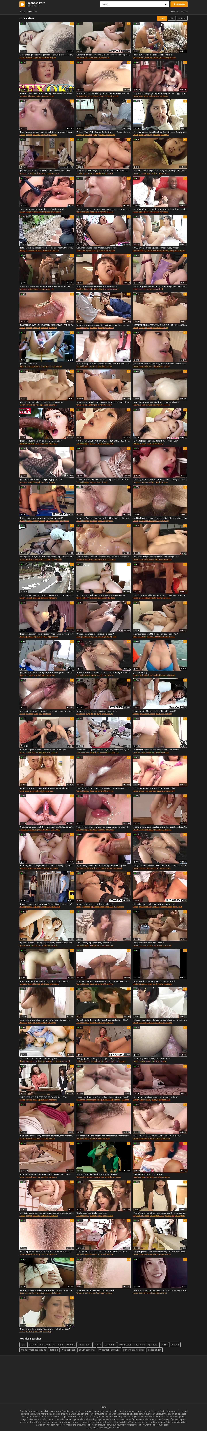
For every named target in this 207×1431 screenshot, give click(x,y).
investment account (108, 1349)
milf (108, 57)
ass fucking (93, 250)
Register (174, 11)
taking (100, 289)
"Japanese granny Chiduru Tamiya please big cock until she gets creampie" (103, 402)
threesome (108, 945)
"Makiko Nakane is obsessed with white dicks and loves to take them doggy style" (160, 518)
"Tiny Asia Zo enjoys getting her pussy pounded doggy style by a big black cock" (160, 93)
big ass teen (102, 752)
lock (23, 1344)
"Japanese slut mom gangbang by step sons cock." (155, 981)
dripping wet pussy (170, 250)
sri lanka (58, 1344)
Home (22, 11)
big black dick (162, 675)
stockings (100, 173)
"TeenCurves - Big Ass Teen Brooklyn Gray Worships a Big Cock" (103, 749)
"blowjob (23, 250)
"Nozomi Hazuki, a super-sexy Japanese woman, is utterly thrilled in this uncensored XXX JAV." (103, 827)
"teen (78, 250)
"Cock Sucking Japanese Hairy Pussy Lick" (94, 942)
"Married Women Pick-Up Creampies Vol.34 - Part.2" (41, 402)
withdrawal (125, 1344)
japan (152, 57)
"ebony (22, 443)
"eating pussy (139, 1099)
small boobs (156, 250)
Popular (162, 18)
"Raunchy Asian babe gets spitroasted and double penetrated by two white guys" (103, 170)
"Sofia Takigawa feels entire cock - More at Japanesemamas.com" (160, 286)
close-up (93, 211)
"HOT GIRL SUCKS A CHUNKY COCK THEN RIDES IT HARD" (157, 1135)
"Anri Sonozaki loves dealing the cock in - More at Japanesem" (103, 93)
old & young (158, 984)
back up (53, 1349)
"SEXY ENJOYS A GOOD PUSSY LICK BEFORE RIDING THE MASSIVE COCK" (46, 1251)
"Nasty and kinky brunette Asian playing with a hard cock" (44, 1329)
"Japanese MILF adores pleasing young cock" (95, 1290)
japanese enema (50, 366)
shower (150, 945)
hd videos (164, 96)
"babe (22, 520)
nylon (38, 829)
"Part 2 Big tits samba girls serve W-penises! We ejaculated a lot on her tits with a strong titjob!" (103, 556)
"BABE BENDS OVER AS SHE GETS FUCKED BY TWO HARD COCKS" (46, 325)
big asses (117, 1177)
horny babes (39, 520)
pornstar (94, 559)
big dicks (152, 675)
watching (51, 675)
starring (168, 713)
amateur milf (152, 636)
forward (70, 1344)
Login (184, 11)
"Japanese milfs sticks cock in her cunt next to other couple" (45, 170)
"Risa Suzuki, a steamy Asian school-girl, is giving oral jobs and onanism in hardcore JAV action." (46, 132)
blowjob (29, 57)
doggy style (57, 559)
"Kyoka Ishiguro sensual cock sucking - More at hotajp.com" (102, 865)
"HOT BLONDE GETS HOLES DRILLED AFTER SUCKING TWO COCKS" (103, 788)
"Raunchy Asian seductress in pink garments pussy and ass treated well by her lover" (160, 479)
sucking (110, 868)
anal (143, 404)
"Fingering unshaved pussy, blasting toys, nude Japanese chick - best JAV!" (160, 170)
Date (171, 18)
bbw (91, 482)
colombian (54, 984)
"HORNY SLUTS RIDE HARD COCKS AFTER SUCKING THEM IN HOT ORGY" (103, 440)
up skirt (37, 906)
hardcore (45, 57)
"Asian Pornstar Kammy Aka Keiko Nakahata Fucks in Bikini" (102, 1020)
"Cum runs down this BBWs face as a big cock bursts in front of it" (103, 479)
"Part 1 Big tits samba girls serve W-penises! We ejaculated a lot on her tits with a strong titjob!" (46, 865)
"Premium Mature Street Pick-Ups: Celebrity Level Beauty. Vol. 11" (160, 132)
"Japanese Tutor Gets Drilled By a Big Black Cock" (40, 440)
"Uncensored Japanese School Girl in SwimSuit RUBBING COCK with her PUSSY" (46, 827)
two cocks (56, 211)
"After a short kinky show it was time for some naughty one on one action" (160, 1290)
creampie (102, 57)
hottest (43, 675)
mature (39, 96)
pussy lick (54, 1061)
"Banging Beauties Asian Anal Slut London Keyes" (97, 247)
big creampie (168, 1215)
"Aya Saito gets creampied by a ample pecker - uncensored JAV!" (46, 1213)
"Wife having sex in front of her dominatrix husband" (42, 749)
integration (85, 1344)
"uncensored (82, 96)
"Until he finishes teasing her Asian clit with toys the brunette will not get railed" (46, 1135)
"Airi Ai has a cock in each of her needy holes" (39, 1058)
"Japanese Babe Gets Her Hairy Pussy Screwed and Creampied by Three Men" (160, 363)
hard (159, 1099)
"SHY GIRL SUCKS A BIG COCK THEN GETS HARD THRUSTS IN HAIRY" (103, 1251)
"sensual (80, 868)
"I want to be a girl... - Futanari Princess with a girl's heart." (44, 788)
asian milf (142, 636)
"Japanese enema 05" (29, 363)
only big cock (110, 636)
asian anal (103, 250)
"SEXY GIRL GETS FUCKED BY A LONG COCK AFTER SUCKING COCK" (46, 595)
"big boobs (81, 1177)
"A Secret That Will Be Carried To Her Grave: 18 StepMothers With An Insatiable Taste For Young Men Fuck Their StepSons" (103, 132)
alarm (164, 1344)
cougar (163, 1061)
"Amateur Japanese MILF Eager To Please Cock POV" (155, 634)
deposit (175, 1344)
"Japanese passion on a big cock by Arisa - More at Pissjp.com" (46, 634)
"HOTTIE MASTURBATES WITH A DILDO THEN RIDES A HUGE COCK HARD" (160, 325)
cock (155, 289)
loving (96, 96)
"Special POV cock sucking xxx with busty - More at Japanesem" (46, 942)
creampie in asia (182, 1215)
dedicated (45, 1344)
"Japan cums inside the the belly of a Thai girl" (152, 54)
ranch (98, 1344)
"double (79, 289)
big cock (145, 57)
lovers (172, 636)
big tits (32, 675)
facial (37, 443)
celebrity (29, 752)
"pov (21, 945)
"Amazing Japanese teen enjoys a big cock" (95, 634)
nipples (53, 57)
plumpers (57, 1293)
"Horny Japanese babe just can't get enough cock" (41, 518)
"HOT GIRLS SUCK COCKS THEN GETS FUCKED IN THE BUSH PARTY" (103, 209)
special (27, 945)
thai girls (158, 57)
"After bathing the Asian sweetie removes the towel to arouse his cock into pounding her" (46, 711)
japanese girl (107, 713)
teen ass (85, 752)
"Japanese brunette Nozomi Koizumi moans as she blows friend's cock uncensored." (103, 325)
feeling (149, 289)
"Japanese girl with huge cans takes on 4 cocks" (96, 711)
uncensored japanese (111, 1099)
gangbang (167, 984)
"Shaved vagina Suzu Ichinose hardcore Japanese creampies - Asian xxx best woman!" (160, 1020)
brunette (37, 134)
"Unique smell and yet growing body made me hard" (155, 1097)
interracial (108, 173)
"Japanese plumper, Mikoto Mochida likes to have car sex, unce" (46, 1290)
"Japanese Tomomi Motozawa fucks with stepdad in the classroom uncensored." (103, 518)
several (160, 791)
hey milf (103, 96)
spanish (55, 250)
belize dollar (154, 1349)
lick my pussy (44, 1061)
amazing (101, 636)
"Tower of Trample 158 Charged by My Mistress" (97, 1174)
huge (99, 713)
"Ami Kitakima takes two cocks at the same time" (97, 286)
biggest (44, 636)
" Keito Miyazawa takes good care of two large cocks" (42, 209)
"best (135, 636)
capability (139, 1344)
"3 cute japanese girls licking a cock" (91, 1213)
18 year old (55, 829)
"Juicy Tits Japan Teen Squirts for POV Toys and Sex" (155, 440)
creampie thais (169, 57)
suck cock (118, 868)
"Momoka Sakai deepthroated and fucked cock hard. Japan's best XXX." (160, 827)
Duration (182, 18)
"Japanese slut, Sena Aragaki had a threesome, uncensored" (102, 1135)
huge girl (89, 713)
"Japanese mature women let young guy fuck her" (41, 479)
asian (87, 134)
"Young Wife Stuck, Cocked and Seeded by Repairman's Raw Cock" (46, 556)
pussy (154, 1099)
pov (40, 713)
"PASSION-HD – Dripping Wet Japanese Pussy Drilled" (156, 247)
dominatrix (99, 1177)
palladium (110, 1344)
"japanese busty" (140, 672)
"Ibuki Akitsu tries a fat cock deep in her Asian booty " (156, 749)
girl (95, 713)
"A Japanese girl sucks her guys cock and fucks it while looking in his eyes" (46, 54)
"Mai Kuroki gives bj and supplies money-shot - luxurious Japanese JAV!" (103, 363)
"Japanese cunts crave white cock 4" (148, 942)
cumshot (29, 211)
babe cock (109, 906)
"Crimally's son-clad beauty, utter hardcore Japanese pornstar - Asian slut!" (160, 595)
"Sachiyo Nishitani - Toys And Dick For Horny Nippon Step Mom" (103, 54)
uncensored (169, 791)
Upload (179, 4)
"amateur (23, 96)
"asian (22, 57)
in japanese (119, 906)
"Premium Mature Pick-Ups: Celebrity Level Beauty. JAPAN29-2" (46, 93)
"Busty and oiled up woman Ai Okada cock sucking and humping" (103, 672)
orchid (32, 1344)
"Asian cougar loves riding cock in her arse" (151, 1058)
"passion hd (138, 250)
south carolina (87, 1349)
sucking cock (108, 675)
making (115, 289)
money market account (33, 1349)
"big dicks (23, 1061)
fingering (37, 57)
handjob (101, 327)
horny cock (64, 520)
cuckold (39, 250)
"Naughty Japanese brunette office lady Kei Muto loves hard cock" (160, 1251)
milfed (160, 289)
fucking (84, 250)
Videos (32, 11)
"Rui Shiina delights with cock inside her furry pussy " (156, 556)
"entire (136, 289)
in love (91, 96)
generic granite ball (133, 1349)
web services (68, 1349)
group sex (46, 173)
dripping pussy (185, 250)
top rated (109, 1215)
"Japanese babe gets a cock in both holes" (94, 904)
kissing (32, 366)
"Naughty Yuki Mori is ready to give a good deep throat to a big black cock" (160, 209)
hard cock (166, 1099)
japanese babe (52, 520)
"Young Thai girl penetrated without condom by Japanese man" (160, 1213)
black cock (160, 713)
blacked (151, 713)
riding (99, 1099)
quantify (152, 1344)
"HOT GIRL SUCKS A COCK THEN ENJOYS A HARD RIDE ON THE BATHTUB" (46, 1174)
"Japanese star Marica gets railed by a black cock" (154, 711)
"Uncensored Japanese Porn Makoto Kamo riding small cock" (102, 1097)
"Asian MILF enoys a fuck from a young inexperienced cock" (45, 1020)
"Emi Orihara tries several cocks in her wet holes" (154, 788)
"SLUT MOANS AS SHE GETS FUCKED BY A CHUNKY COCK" (43, 1097)
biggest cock (53, 636)
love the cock (112, 96)
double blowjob (90, 289)
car (30, 1293)
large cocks (47, 211)
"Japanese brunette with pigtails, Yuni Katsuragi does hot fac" (46, 672)
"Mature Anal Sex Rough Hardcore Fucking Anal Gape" (156, 402)
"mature (136, 984)
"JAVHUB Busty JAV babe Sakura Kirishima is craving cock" (101, 595)
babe (141, 96)
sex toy (85, 57)
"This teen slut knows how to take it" (148, 1174)
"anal (78, 173)
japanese (93, 57)
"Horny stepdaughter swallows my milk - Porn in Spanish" (44, 981)
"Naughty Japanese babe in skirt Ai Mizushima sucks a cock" (45, 904)
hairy (161, 443)
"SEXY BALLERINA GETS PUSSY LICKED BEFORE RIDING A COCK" (103, 981)
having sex (37, 1293)
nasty (37, 675)
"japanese (137, 57)
